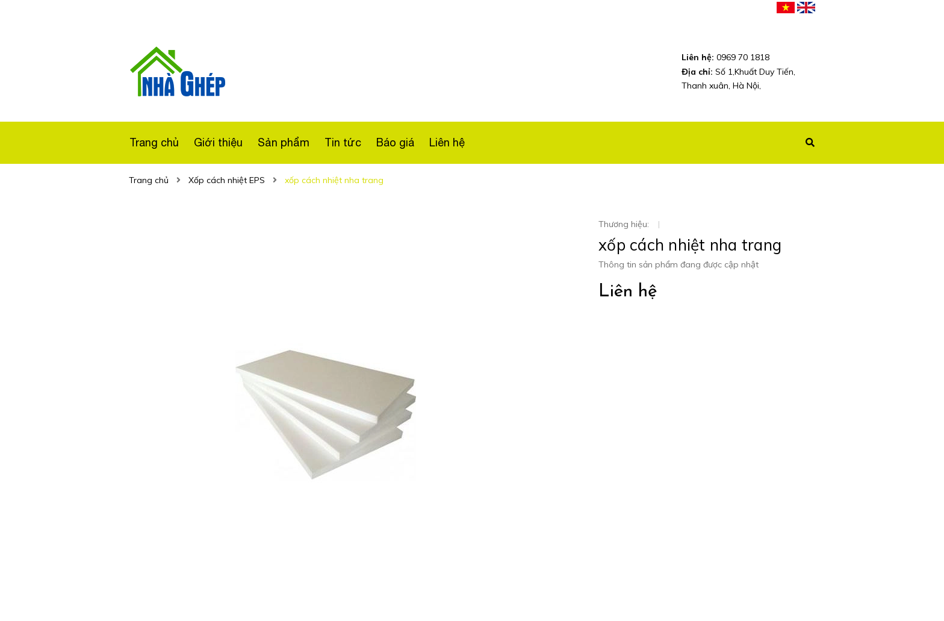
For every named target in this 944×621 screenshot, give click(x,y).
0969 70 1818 (725, 57)
